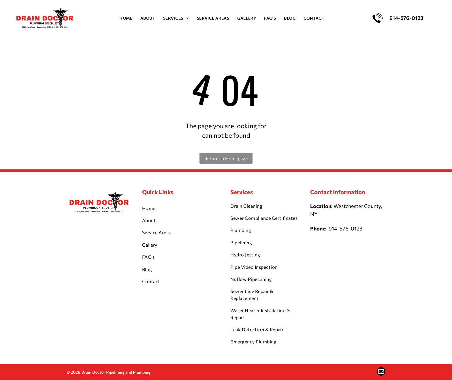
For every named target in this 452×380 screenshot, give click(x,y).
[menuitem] (125, 18)
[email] (381, 372)
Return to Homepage (226, 158)
